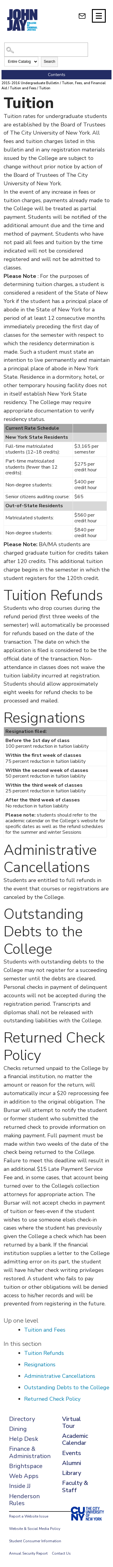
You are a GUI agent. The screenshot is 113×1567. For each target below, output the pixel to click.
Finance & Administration (30, 1452)
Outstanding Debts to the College (66, 1387)
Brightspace (25, 1466)
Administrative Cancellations (59, 1376)
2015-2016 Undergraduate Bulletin (30, 83)
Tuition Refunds (44, 1353)
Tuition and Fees (23, 88)
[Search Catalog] (46, 50)
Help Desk (23, 1439)
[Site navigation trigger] (99, 16)
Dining (18, 1429)
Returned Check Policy (52, 1399)
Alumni (71, 1463)
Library (71, 1473)
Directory (22, 1419)
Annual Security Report (28, 1553)
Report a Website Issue (28, 1516)
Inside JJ (19, 1486)
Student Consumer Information (35, 1541)
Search (49, 61)
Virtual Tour (71, 1422)
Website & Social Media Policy (34, 1528)
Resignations (39, 1364)
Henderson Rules (24, 1499)
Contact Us (61, 1553)
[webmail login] (82, 16)
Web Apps (24, 1476)
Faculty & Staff (75, 1486)
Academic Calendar (75, 1439)
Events (71, 1453)
